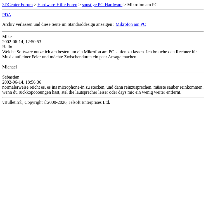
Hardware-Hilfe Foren (57, 4)
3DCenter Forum (17, 4)
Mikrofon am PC (131, 24)
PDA (6, 14)
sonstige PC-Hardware (102, 4)
